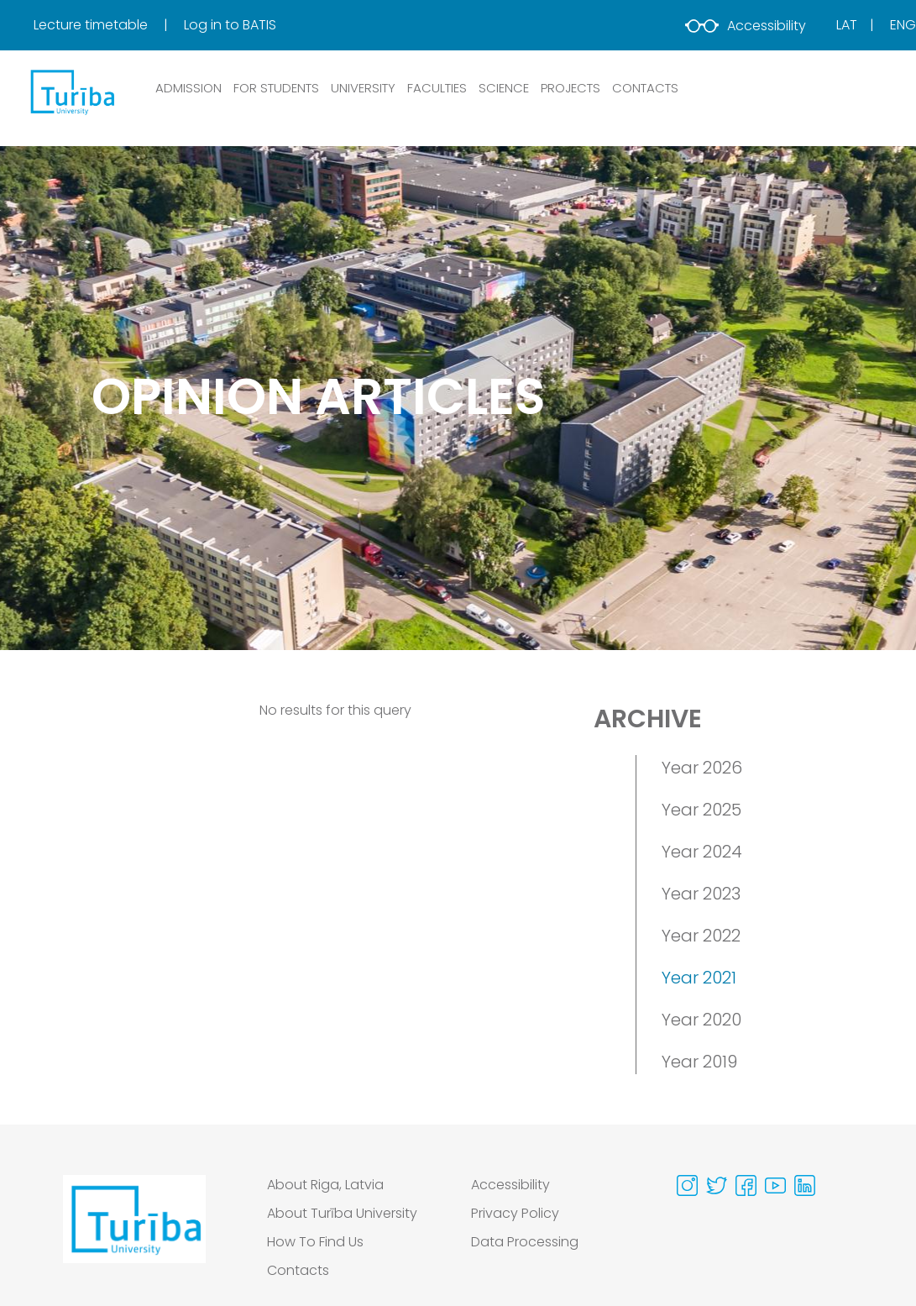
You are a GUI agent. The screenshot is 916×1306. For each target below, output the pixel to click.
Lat (846, 24)
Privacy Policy (515, 1213)
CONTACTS (645, 88)
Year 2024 (702, 851)
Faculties (437, 88)
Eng (903, 24)
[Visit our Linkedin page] (804, 1185)
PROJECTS (570, 88)
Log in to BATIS (230, 24)
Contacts (298, 1270)
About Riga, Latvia (325, 1184)
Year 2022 (701, 935)
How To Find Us (315, 1241)
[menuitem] (107, 25)
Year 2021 (699, 977)
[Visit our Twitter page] (716, 1185)
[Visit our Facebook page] (745, 1185)
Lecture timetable (92, 24)
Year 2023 (701, 893)
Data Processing (524, 1241)
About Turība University (342, 1213)
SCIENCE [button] (504, 88)
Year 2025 (701, 809)
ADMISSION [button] (188, 88)
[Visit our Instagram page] (687, 1185)
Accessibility (745, 25)
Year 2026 (702, 767)
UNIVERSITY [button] (363, 88)
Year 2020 (701, 1019)
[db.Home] (71, 91)
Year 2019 (699, 1061)
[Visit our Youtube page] (775, 1185)
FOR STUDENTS (276, 88)
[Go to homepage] (134, 1232)
